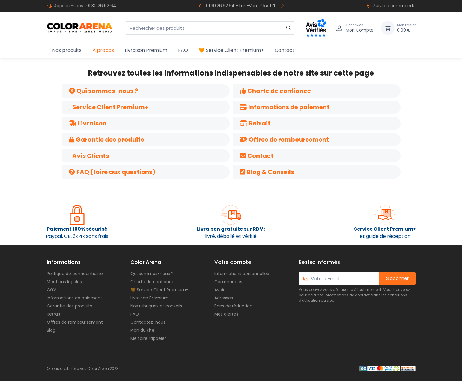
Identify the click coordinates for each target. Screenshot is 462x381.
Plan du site (142, 330)
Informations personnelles (241, 274)
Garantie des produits (69, 306)
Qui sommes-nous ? (152, 274)
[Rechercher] (288, 28)
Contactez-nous (147, 322)
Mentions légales (64, 282)
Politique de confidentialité (75, 274)
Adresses (223, 298)
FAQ (183, 50)
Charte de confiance (152, 282)
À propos (103, 50)
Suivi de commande (391, 6)
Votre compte (232, 262)
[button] (103, 91)
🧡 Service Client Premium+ (231, 50)
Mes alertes (226, 314)
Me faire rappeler (148, 338)
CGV (51, 290)
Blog (51, 330)
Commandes (228, 282)
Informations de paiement (74, 298)
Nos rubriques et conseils (156, 306)
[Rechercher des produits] (210, 28)
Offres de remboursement (75, 322)
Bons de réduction (233, 306)
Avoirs (220, 290)
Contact (284, 50)
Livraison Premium (146, 50)
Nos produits (67, 50)
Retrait (54, 314)
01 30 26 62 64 (101, 6)
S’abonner (397, 278)
